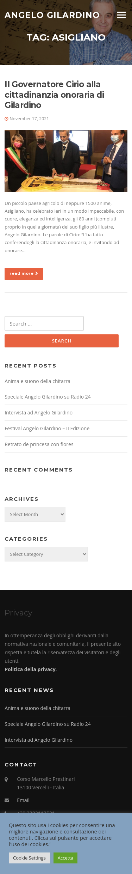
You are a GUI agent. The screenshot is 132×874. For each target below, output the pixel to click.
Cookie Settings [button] (29, 858)
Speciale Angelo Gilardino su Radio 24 (48, 396)
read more (24, 273)
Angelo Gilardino (52, 15)
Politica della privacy (30, 669)
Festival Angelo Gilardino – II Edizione (47, 428)
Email (23, 800)
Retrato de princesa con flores (39, 444)
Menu (121, 15)
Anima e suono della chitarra (37, 381)
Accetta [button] (65, 858)
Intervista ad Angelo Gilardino (39, 412)
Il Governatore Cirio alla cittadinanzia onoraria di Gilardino (54, 94)
